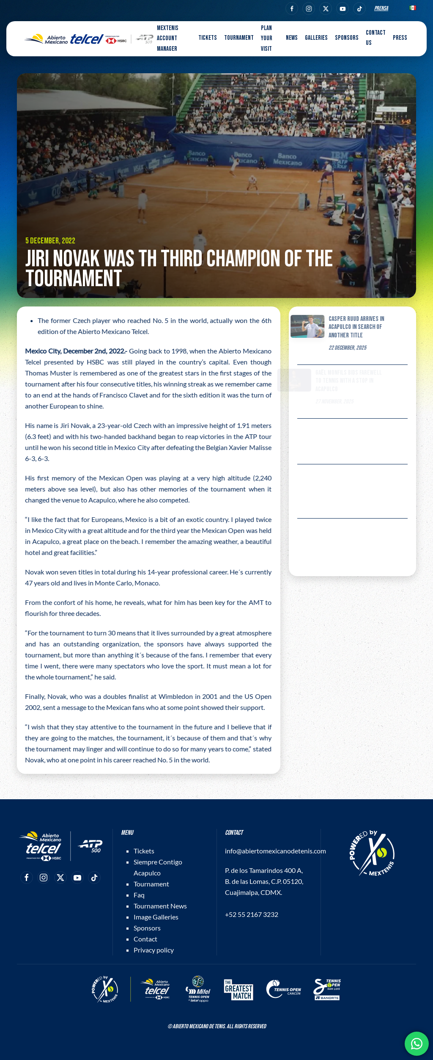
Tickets (144, 851)
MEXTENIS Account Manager (167, 38)
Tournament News (160, 906)
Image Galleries (156, 917)
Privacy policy (154, 950)
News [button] (292, 38)
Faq (139, 895)
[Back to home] (88, 39)
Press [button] (400, 38)
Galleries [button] (316, 38)
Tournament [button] (239, 38)
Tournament (151, 884)
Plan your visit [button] (266, 38)
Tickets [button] (207, 38)
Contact (145, 939)
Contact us (376, 38)
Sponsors (347, 38)
